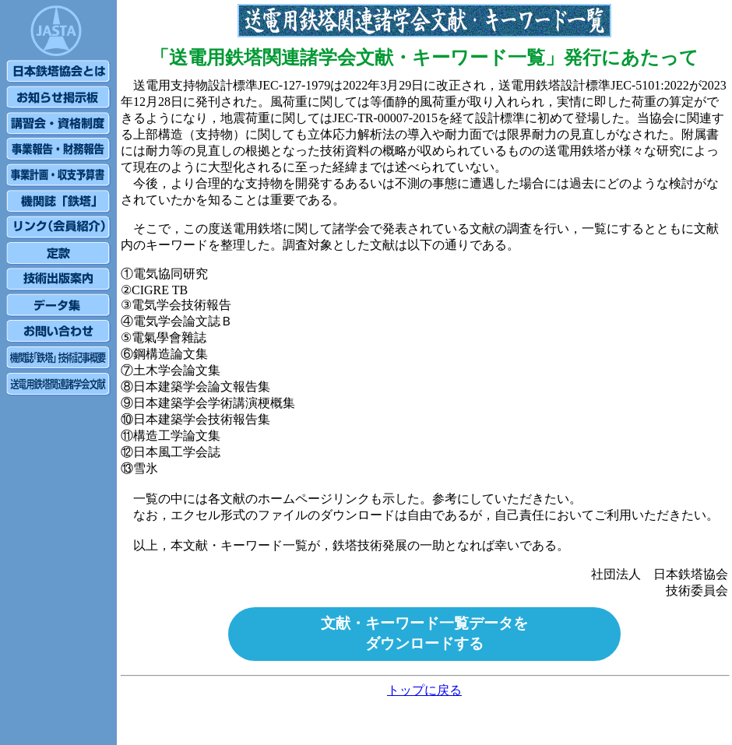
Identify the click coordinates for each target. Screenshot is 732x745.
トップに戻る (424, 690)
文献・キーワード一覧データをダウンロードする (424, 633)
